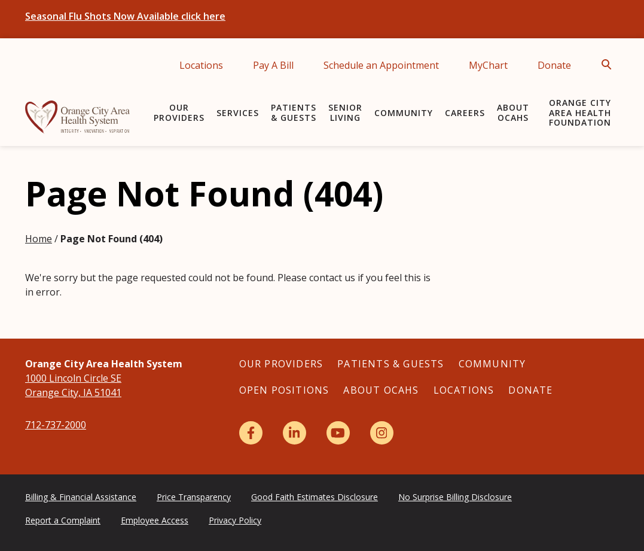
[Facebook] (251, 433)
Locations (201, 65)
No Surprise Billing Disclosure (455, 497)
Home (38, 238)
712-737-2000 (55, 424)
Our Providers (179, 112)
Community (403, 112)
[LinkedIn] (294, 433)
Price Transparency (194, 497)
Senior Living (345, 112)
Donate (554, 65)
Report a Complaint (62, 520)
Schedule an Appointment (381, 65)
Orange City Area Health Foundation (580, 113)
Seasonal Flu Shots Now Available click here (125, 16)
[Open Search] (610, 64)
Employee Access (154, 520)
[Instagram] (381, 433)
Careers (465, 112)
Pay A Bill (273, 65)
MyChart (488, 65)
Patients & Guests (293, 112)
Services (237, 112)
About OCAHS (513, 112)
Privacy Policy (235, 520)
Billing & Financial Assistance (80, 497)
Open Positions (284, 390)
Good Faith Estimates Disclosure (314, 497)
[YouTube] (338, 433)
